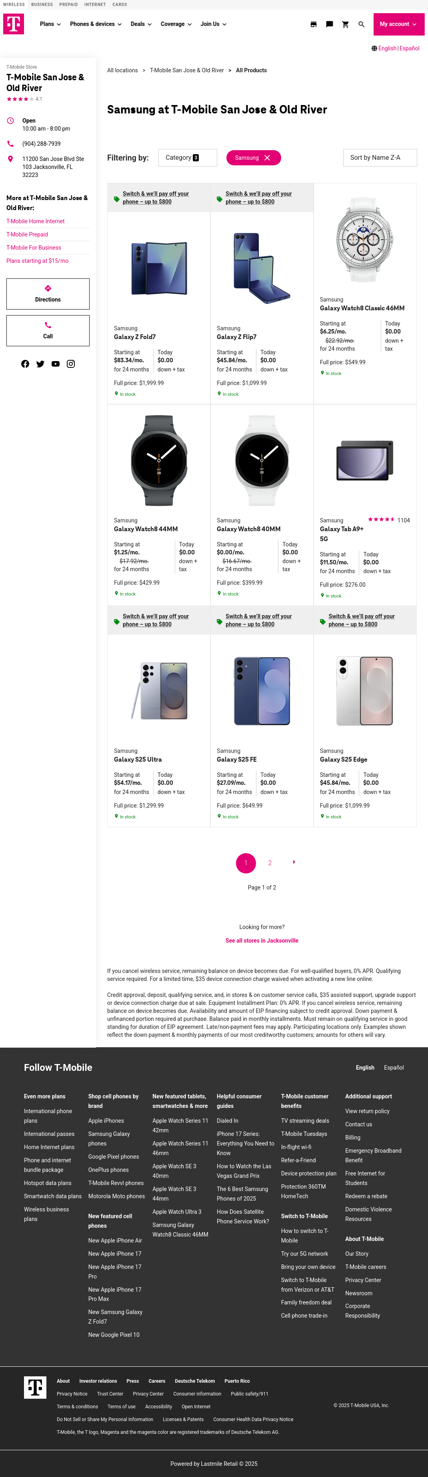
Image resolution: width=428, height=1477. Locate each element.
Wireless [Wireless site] (14, 4)
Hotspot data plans (48, 1182)
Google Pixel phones (113, 1156)
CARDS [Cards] (119, 4)
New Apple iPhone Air (115, 1240)
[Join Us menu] (224, 24)
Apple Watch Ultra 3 (177, 1211)
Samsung (247, 157)
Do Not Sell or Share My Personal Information (105, 1419)
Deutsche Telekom (195, 1381)
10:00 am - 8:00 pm (46, 123)
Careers (156, 1381)
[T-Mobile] (35, 1387)
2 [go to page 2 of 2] (270, 862)
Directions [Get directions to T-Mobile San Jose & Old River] (48, 293)
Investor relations (98, 1381)
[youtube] (55, 363)
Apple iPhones (106, 1120)
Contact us (358, 1124)
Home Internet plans (49, 1146)
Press (133, 1381)
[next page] (294, 863)
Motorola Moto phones (116, 1196)
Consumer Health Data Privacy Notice (253, 1419)
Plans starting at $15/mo (37, 260)
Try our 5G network (304, 1253)
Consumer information (197, 1393)
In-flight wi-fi (296, 1146)
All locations (122, 70)
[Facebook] (124, 1068)
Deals (138, 23)
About (63, 1381)
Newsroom (358, 1293)
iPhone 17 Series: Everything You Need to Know (245, 1143)
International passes (49, 1133)
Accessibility (158, 1406)
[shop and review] (346, 24)
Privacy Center (363, 1279)
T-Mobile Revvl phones (116, 1182)
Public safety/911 (249, 1393)
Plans (47, 23)
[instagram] (71, 363)
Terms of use (122, 1406)
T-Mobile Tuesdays (304, 1133)
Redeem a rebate (366, 1196)
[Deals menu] (149, 24)
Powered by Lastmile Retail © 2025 (213, 1463)
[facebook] (25, 363)
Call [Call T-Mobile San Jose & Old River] (48, 330)
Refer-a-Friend (298, 1160)
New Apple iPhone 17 (115, 1253)
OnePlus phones (108, 1169)
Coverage (172, 23)
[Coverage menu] (189, 24)
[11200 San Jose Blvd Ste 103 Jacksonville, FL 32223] (48, 167)
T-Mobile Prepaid (27, 234)
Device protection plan (309, 1173)
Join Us (210, 23)
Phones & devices (92, 23)
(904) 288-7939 (33, 143)
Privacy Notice (72, 1393)
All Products (251, 70)
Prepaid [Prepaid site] (69, 4)
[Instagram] (107, 1068)
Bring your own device (308, 1266)
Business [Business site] (42, 4)
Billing (352, 1137)
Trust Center (110, 1393)
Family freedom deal (306, 1302)
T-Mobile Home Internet (35, 221)
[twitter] (40, 363)
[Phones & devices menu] (119, 24)
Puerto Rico (237, 1381)
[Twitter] (142, 1068)
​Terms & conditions (77, 1406)
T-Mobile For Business (33, 247)
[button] (362, 24)
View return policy (367, 1111)
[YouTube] (159, 1068)
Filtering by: (128, 157)
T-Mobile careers (365, 1266)
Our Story (356, 1253)
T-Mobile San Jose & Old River (187, 70)
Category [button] (178, 157)
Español (410, 48)
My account (399, 24)
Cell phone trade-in (304, 1315)
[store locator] (314, 24)
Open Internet (196, 1406)
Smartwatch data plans (53, 1196)
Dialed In (227, 1120)
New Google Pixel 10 (114, 1334)
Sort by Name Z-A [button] (380, 157)
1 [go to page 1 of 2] (246, 862)
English (387, 48)
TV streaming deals (305, 1120)
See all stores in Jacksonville (262, 940)
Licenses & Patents (183, 1419)
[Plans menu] (59, 24)
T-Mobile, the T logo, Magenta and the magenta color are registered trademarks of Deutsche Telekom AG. (168, 1432)
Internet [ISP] (95, 4)
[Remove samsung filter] (254, 157)
